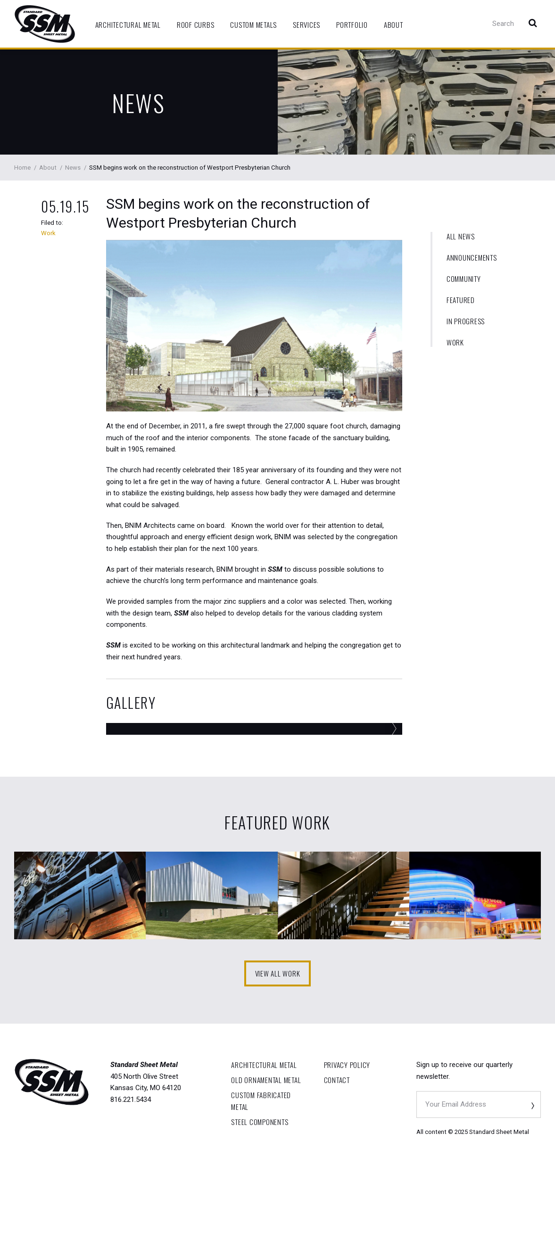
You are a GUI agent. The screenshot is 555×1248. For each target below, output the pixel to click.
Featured (461, 300)
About (393, 24)
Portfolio (352, 24)
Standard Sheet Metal (44, 24)
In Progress (466, 321)
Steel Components (259, 1204)
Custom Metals (253, 24)
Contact (337, 1162)
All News (461, 236)
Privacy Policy (347, 1147)
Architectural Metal (128, 24)
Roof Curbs (196, 24)
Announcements (472, 257)
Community (464, 278)
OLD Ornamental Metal (266, 1162)
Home (22, 167)
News (138, 103)
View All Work (277, 1056)
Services (306, 24)
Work (455, 342)
